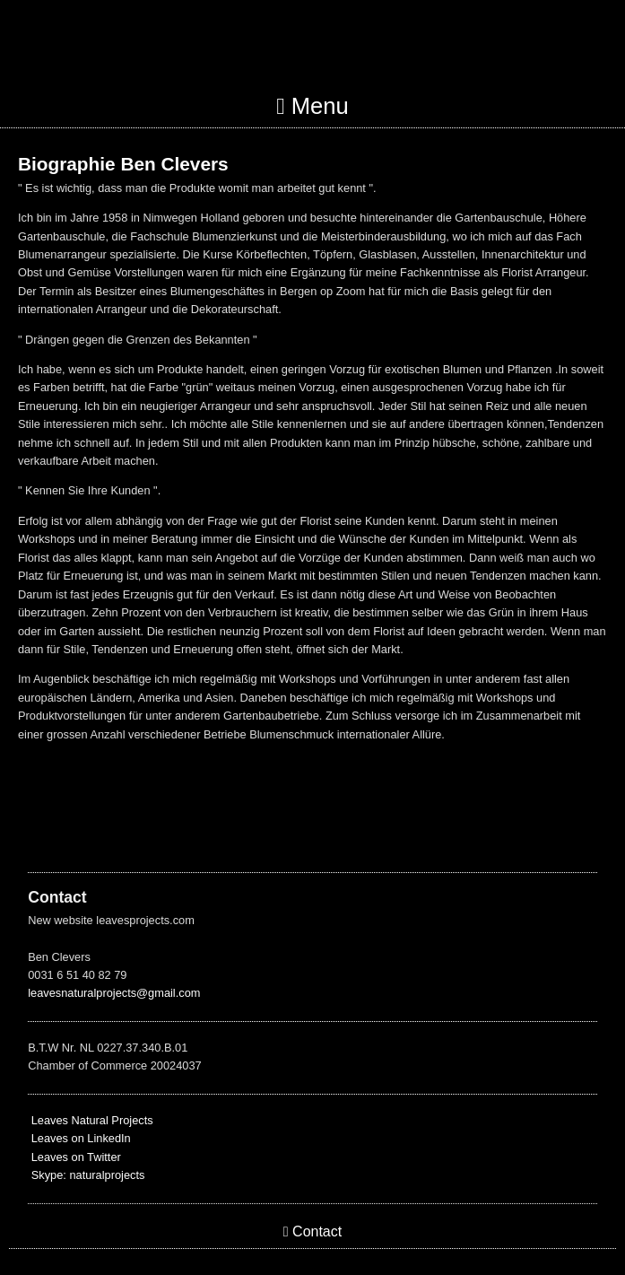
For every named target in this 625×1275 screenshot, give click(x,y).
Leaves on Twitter (74, 1157)
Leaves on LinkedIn (79, 1138)
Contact (312, 1231)
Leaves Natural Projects (90, 1120)
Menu (312, 105)
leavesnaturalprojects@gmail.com (114, 993)
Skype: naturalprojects (88, 1175)
